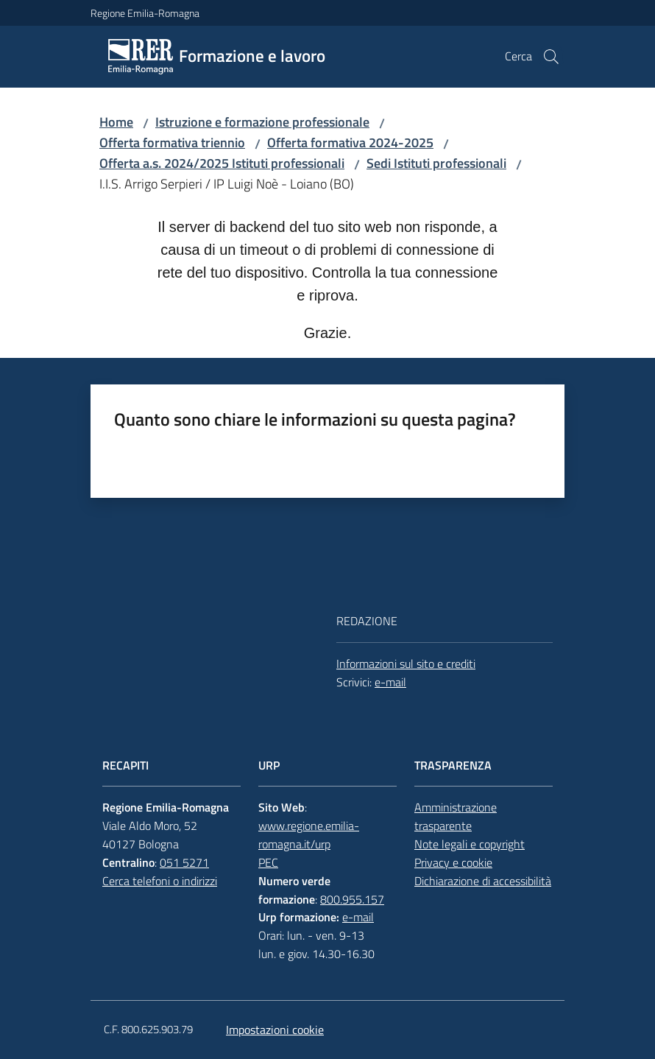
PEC (268, 862)
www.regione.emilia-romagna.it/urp (308, 835)
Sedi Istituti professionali (436, 163)
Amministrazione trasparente (455, 816)
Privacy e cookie (453, 862)
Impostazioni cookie (275, 1029)
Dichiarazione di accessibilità (482, 881)
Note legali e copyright (469, 844)
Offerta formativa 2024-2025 (350, 142)
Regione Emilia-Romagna (145, 13)
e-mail (390, 682)
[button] (551, 56)
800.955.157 (352, 899)
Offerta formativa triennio (172, 142)
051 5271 (184, 862)
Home (116, 122)
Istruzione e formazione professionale (262, 122)
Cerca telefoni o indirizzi (159, 881)
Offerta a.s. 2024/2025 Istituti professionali (221, 163)
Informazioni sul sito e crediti (405, 663)
